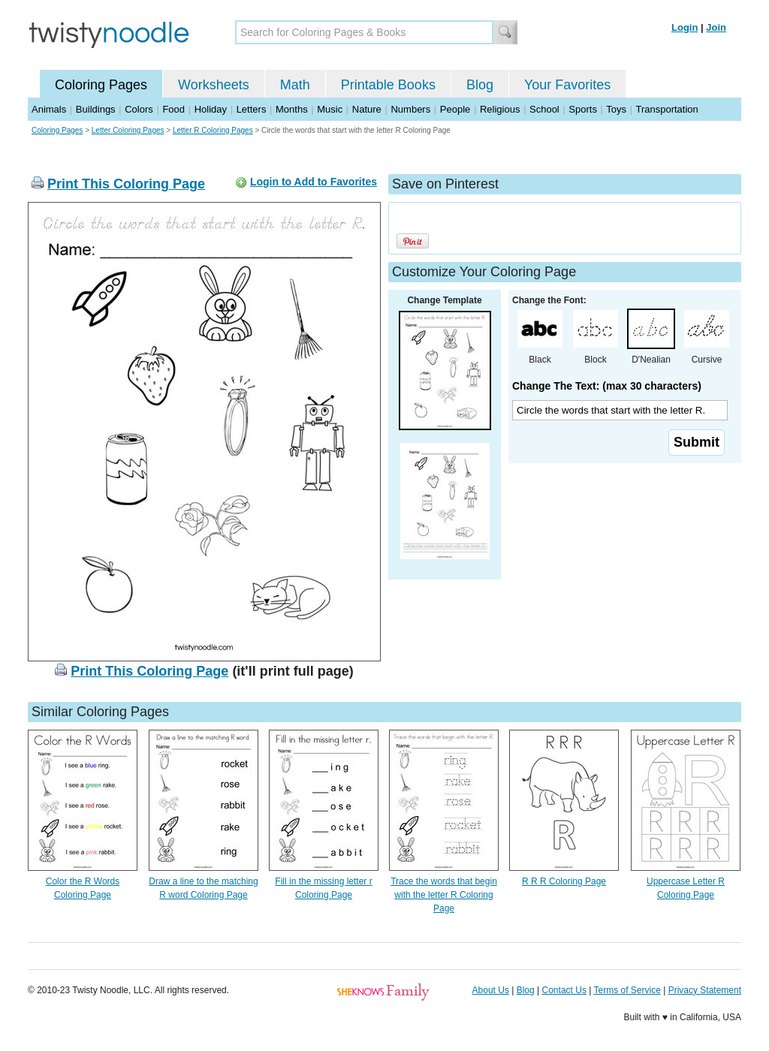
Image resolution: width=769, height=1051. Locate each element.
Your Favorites (567, 84)
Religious (500, 109)
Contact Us (564, 990)
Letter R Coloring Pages (213, 130)
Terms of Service (626, 990)
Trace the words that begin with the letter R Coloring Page (444, 895)
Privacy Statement (704, 990)
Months (292, 109)
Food (173, 109)
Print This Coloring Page (126, 183)
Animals (49, 109)
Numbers (410, 109)
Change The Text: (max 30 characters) (606, 386)
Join (716, 27)
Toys (616, 109)
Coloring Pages (101, 84)
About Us (490, 990)
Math (295, 84)
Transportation (666, 109)
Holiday (211, 109)
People (455, 109)
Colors (139, 109)
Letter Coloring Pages (128, 130)
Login (684, 27)
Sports (582, 109)
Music (329, 109)
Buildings (96, 109)
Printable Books (388, 84)
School (544, 109)
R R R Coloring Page (564, 881)
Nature (366, 109)
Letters (252, 109)
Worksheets (213, 84)
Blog (479, 84)
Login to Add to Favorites (313, 182)
